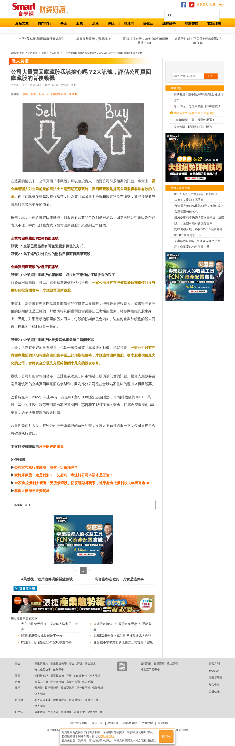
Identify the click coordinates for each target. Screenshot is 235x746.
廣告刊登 (97, 723)
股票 (79, 23)
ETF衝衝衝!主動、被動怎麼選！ (194, 119)
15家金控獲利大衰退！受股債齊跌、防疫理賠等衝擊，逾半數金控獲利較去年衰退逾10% (83, 483)
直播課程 (159, 663)
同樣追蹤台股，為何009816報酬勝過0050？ (145, 41)
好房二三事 (41, 681)
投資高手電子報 (150, 669)
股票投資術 (57, 675)
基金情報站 (41, 663)
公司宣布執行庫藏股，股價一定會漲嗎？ (46, 467)
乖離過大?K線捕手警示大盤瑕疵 (194, 113)
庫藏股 (73, 94)
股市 (33, 94)
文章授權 (147, 723)
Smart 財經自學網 (25, 9)
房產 (95, 23)
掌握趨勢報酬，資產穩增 (93, 38)
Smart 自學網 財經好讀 (54, 9)
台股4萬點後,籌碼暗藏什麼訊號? (41, 38)
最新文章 (22, 23)
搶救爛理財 (60, 699)
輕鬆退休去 (76, 699)
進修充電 (79, 712)
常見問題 (163, 723)
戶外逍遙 (53, 712)
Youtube (211, 670)
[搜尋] (191, 15)
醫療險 (38, 687)
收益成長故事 (42, 669)
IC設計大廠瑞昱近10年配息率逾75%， (48, 642)
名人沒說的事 (42, 699)
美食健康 (66, 712)
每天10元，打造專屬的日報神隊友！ (197, 106)
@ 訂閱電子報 (25, 588)
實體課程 (146, 663)
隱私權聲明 (130, 723)
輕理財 (129, 23)
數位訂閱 (214, 23)
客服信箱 (211, 691)
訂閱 (210, 76)
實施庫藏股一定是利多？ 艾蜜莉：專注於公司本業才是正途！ (63, 475)
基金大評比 (76, 663)
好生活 (148, 23)
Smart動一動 (94, 712)
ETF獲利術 (80, 675)
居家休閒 (39, 712)
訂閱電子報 (212, 677)
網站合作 (113, 723)
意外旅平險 (83, 687)
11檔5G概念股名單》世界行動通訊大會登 (122, 635)
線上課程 (172, 663)
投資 (41, 94)
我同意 (166, 736)
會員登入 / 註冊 (206, 4)
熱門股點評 (41, 675)
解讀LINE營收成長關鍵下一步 (41, 635)
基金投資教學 (58, 663)
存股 (69, 675)
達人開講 (94, 675)
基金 (63, 23)
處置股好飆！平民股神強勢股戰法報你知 (197, 41)
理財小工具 (92, 699)
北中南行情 (57, 681)
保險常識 (97, 687)
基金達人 (90, 663)
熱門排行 (44, 23)
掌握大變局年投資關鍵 (32, 491)
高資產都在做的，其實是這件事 (119, 579)
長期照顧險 (52, 687)
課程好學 (169, 23)
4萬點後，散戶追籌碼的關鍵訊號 (47, 579)
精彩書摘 (191, 23)
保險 (111, 23)
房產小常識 (73, 681)
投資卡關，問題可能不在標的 (193, 126)
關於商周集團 (78, 723)
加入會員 (211, 684)
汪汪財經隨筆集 (56, 94)
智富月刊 (211, 663)
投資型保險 (67, 687)
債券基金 (58, 669)
